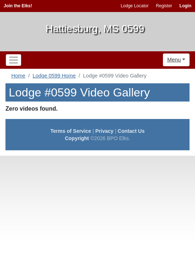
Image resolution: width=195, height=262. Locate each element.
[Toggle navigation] (13, 60)
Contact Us (131, 131)
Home (18, 76)
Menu (174, 59)
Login (185, 5)
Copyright (77, 138)
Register (164, 5)
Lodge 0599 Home (53, 76)
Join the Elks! (18, 5)
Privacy (104, 131)
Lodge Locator (135, 5)
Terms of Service (70, 131)
